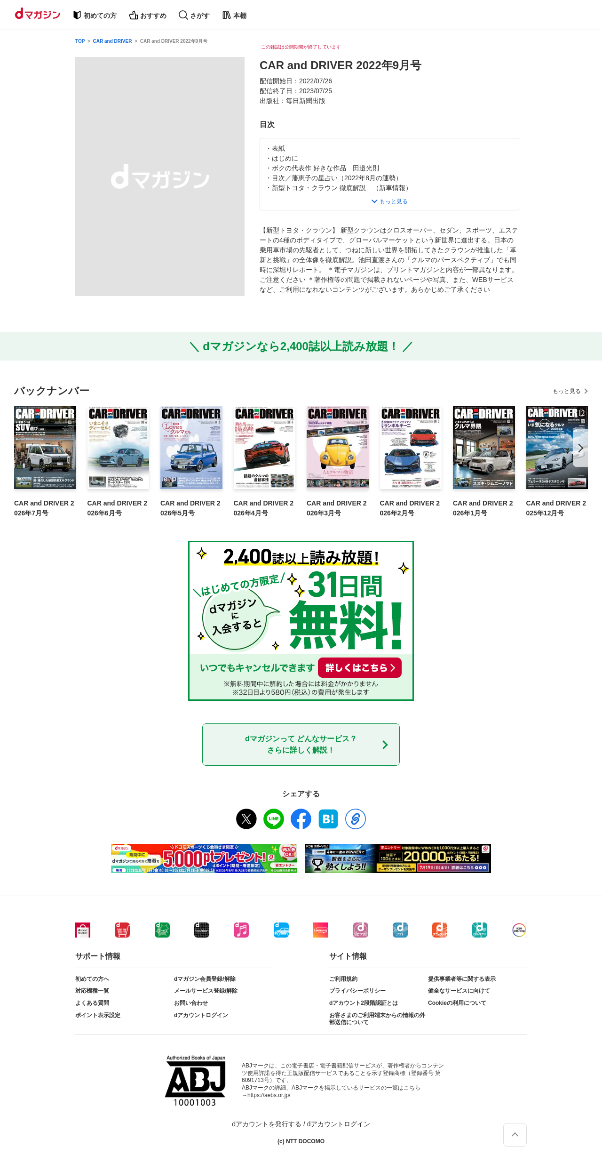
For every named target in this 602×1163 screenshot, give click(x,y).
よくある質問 (92, 1003)
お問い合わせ (191, 1003)
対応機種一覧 (92, 990)
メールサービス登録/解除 (206, 990)
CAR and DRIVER (112, 41)
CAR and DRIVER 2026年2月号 (410, 508)
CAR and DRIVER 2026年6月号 (117, 508)
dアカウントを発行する (266, 1124)
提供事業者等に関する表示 (462, 979)
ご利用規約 (343, 979)
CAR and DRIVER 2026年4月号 (264, 508)
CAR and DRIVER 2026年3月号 (337, 508)
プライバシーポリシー (357, 990)
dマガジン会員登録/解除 (205, 979)
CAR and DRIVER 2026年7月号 (44, 508)
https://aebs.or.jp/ (268, 1095)
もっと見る (567, 391)
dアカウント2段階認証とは (363, 1003)
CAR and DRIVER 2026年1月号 (483, 508)
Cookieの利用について (457, 1003)
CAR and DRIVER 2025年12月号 (556, 508)
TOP (80, 41)
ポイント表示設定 (97, 1015)
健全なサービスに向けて (459, 990)
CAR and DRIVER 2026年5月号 (190, 508)
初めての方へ (92, 979)
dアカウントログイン (201, 1015)
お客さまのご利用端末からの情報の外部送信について (377, 1019)
